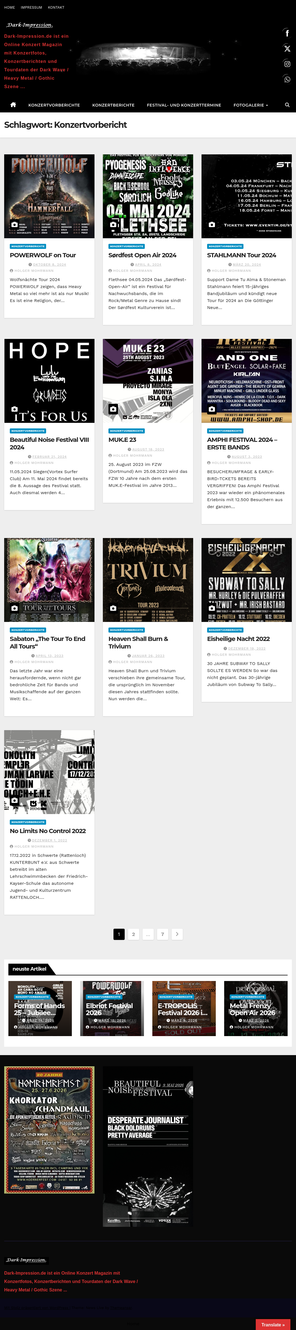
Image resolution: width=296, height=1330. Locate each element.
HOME (9, 7)
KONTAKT (56, 7)
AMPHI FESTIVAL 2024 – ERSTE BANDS (242, 443)
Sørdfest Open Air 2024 (142, 255)
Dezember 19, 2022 (247, 648)
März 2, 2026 (256, 1020)
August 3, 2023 (247, 457)
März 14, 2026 (40, 1020)
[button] (287, 105)
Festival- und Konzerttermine (184, 105)
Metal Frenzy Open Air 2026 (252, 1009)
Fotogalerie (250, 105)
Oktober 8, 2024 (49, 265)
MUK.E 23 (122, 440)
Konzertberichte (113, 105)
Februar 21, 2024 (49, 457)
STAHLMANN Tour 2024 (241, 255)
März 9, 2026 (184, 1020)
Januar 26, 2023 (148, 656)
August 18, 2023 (148, 449)
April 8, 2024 (148, 265)
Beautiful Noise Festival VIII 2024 (49, 443)
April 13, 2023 (49, 656)
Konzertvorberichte (54, 105)
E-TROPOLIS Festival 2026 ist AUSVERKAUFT (183, 1013)
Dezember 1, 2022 (49, 840)
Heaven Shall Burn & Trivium (138, 642)
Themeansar (121, 1308)
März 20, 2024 (247, 265)
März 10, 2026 (112, 1020)
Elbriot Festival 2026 (109, 1009)
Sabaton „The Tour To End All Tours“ (47, 642)
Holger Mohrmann (32, 271)
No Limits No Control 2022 (48, 831)
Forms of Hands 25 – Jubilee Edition (39, 1013)
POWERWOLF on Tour (43, 255)
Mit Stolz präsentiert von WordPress (37, 1308)
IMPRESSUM (31, 7)
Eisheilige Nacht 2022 (238, 639)
